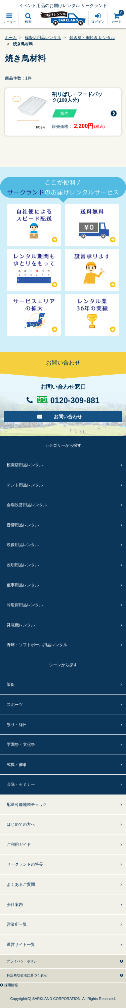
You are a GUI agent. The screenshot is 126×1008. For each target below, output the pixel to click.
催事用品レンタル (23, 585)
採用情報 (11, 985)
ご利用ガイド (19, 844)
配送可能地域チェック (27, 804)
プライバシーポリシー (23, 961)
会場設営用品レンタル (27, 504)
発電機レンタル (21, 625)
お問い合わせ (68, 416)
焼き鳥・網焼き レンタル (92, 37)
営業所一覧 (17, 924)
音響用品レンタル (23, 525)
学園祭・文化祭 (21, 744)
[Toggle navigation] (9, 18)
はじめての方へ (21, 824)
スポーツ (15, 704)
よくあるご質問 (21, 884)
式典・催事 (17, 764)
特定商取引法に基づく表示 (27, 975)
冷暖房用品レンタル (25, 605)
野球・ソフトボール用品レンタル (37, 644)
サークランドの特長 (25, 864)
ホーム (11, 37)
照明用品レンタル (23, 565)
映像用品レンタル (23, 544)
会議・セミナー (21, 784)
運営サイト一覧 (21, 944)
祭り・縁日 (17, 724)
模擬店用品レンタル (43, 37)
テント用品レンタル (25, 485)
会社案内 (15, 904)
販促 (11, 684)
